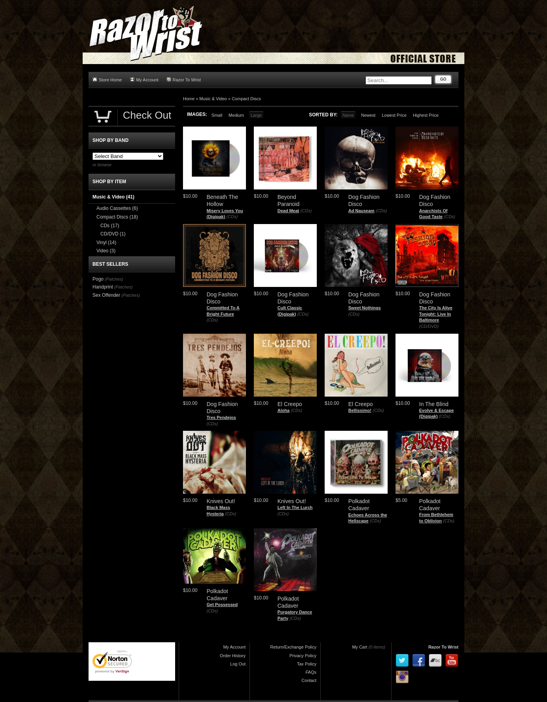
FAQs (310, 672)
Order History (233, 655)
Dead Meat (288, 210)
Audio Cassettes (117, 208)
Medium (236, 115)
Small (216, 115)
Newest (368, 115)
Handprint (102, 287)
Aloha (283, 410)
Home (188, 98)
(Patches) (114, 279)
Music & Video (213, 98)
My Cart (360, 647)
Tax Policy (306, 664)
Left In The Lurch (294, 507)
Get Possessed (222, 604)
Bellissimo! (359, 410)
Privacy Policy (303, 655)
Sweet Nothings (364, 307)
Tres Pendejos (221, 417)
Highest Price (425, 115)
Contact (308, 680)
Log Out (238, 664)
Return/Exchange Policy (293, 647)
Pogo (97, 279)
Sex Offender (106, 295)
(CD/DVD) (429, 326)
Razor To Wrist (183, 79)
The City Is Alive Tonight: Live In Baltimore (436, 313)
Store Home (107, 79)
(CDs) (232, 216)
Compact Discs (246, 98)
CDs (109, 225)
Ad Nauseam (361, 210)
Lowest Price (394, 115)
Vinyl (106, 242)
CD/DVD (113, 234)
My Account (144, 79)
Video (105, 251)
